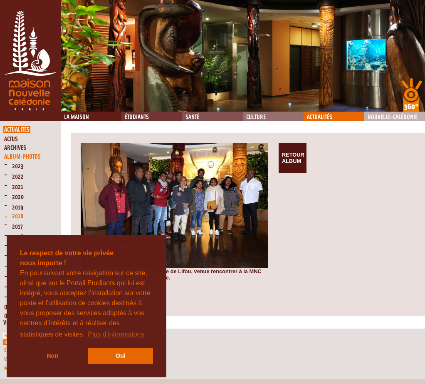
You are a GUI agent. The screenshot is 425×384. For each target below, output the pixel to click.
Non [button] (52, 355)
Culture (256, 117)
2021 (17, 187)
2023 (17, 166)
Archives (15, 148)
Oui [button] (121, 355)
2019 (17, 207)
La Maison (76, 117)
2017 (17, 227)
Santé (192, 117)
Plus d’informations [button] (116, 334)
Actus (11, 139)
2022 (18, 177)
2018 (17, 216)
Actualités (319, 117)
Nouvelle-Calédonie (393, 117)
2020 (18, 197)
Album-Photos (22, 157)
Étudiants (137, 117)
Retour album (293, 158)
